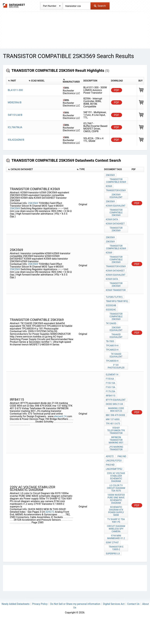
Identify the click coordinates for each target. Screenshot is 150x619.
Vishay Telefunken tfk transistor (116, 430)
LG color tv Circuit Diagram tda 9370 (116, 488)
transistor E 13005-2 (116, 548)
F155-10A (110, 383)
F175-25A (110, 391)
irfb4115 (110, 395)
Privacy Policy (40, 603)
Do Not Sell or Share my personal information (75, 603)
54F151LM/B (15, 114)
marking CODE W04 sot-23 (116, 409)
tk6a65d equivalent (116, 335)
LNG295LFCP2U (114, 460)
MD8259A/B (14, 102)
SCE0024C (111, 309)
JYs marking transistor (116, 448)
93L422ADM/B (16, 139)
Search (100, 5)
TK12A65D (111, 323)
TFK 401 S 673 (113, 423)
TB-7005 (110, 341)
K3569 (109, 186)
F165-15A (110, 387)
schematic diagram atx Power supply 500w (116, 511)
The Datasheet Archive (14, 5)
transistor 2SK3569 (116, 229)
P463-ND (110, 465)
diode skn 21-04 (114, 404)
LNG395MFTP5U (114, 469)
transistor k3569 (116, 190)
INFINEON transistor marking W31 (116, 440)
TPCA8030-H (112, 361)
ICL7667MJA (15, 127)
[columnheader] (16, 80)
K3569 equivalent (115, 205)
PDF (116, 90)
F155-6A (110, 379)
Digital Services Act (113, 603)
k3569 (109, 252)
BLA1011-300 (15, 90)
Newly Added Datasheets (16, 603)
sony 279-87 (112, 542)
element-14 (60, 416)
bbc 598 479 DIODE (115, 415)
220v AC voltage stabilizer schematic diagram (116, 477)
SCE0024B (111, 305)
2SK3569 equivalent (116, 196)
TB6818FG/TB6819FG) (117, 301)
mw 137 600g (113, 419)
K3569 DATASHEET (115, 223)
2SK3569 (33, 203)
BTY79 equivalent (115, 400)
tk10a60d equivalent (116, 355)
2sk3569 (110, 241)
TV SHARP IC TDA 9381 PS (116, 520)
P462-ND (122, 456)
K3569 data (112, 219)
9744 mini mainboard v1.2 (116, 537)
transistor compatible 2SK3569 (116, 212)
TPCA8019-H (112, 345)
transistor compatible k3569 (116, 180)
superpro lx (113, 553)
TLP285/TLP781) (114, 297)
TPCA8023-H (112, 350)
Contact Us (133, 603)
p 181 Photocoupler (116, 366)
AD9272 (49, 511)
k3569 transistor (115, 290)
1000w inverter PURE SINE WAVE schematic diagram (116, 499)
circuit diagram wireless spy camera (116, 529)
